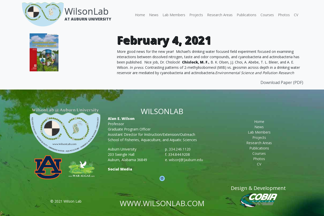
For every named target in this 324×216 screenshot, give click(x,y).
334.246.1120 (180, 149)
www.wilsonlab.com (162, 203)
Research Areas (220, 14)
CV (296, 14)
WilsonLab (87, 11)
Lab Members (174, 14)
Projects (196, 14)
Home (140, 14)
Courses (267, 14)
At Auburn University (88, 18)
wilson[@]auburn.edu (186, 159)
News (153, 14)
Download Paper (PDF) (281, 82)
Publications (246, 14)
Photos (284, 14)
